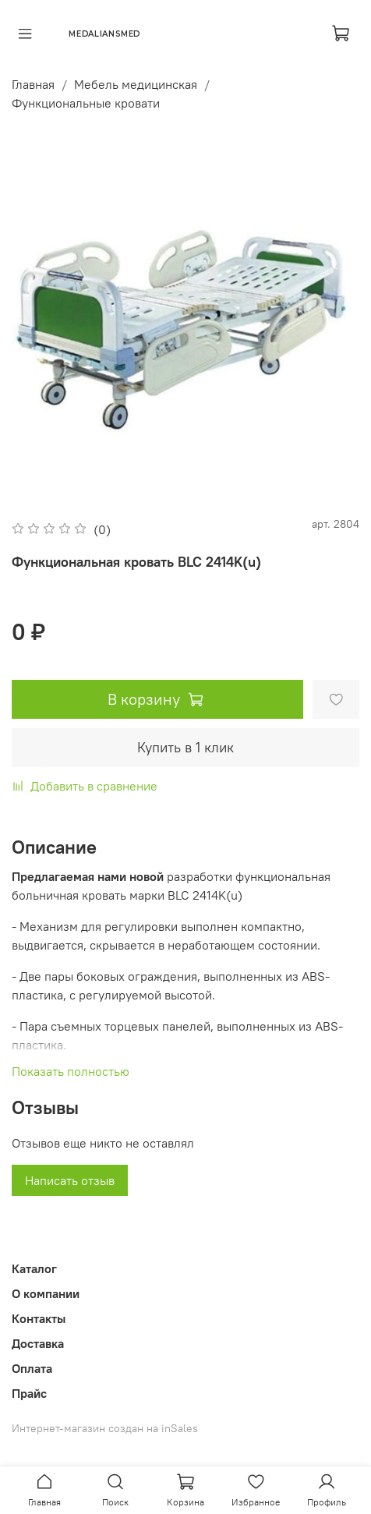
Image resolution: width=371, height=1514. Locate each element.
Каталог (34, 1268)
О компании (46, 1293)
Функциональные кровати (86, 103)
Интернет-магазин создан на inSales (105, 1428)
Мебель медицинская (135, 84)
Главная (33, 84)
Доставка (38, 1343)
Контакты (38, 1318)
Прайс (29, 1393)
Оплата (32, 1368)
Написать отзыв (70, 1180)
